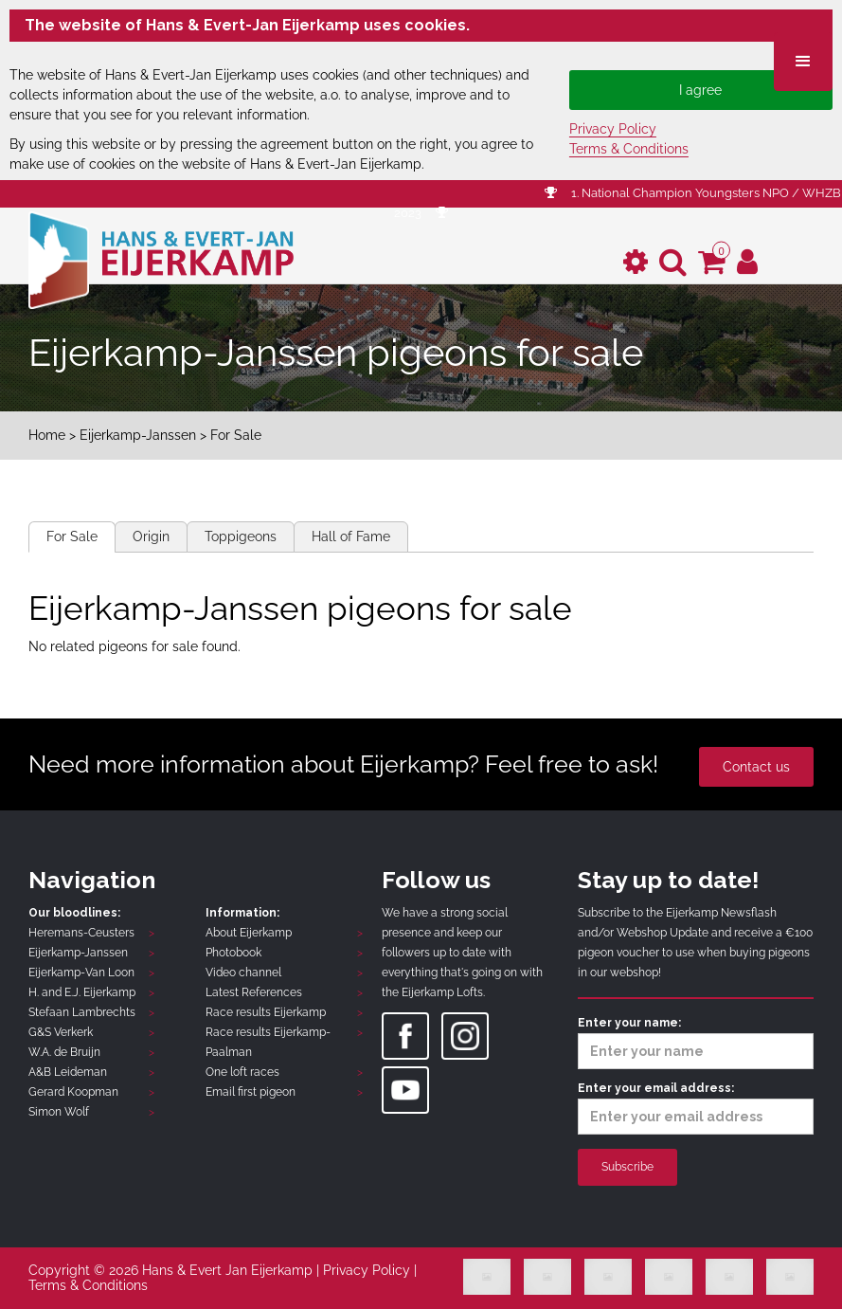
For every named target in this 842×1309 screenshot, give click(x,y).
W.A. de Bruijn (64, 1052)
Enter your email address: (696, 1108)
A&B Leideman (67, 1072)
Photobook (233, 952)
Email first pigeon (251, 1092)
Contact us (756, 766)
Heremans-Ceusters (81, 932)
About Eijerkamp (249, 932)
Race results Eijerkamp (266, 1012)
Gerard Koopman (73, 1092)
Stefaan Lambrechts (81, 1012)
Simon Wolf (58, 1111)
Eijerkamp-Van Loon (81, 972)
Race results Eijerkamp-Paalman (268, 1042)
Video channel (243, 972)
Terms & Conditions (629, 148)
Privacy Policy (612, 128)
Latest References (254, 992)
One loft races (242, 1072)
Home (46, 435)
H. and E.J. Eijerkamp (81, 992)
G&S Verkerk (60, 1032)
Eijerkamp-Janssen (138, 435)
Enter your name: (696, 1042)
